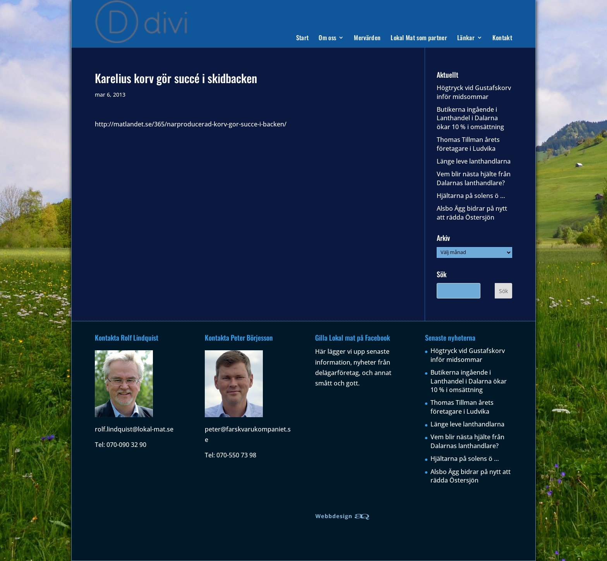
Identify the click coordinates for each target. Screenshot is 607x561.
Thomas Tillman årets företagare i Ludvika (468, 143)
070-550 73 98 (236, 455)
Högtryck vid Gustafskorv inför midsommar (474, 92)
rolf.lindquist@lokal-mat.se (134, 429)
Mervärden (367, 38)
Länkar (466, 38)
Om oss (327, 38)
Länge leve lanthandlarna (474, 161)
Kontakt (502, 38)
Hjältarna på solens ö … (471, 195)
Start (302, 38)
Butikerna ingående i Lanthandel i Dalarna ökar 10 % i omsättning (470, 118)
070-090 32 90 (126, 444)
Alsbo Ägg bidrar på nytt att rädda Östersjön (472, 212)
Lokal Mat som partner (419, 38)
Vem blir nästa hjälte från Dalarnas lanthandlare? (474, 178)
